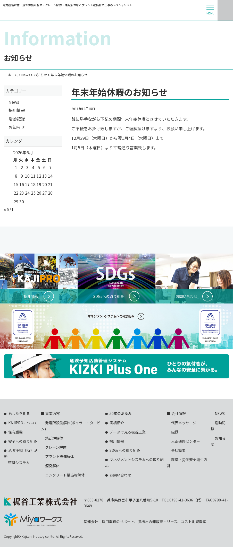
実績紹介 (117, 422)
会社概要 (178, 450)
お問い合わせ (120, 474)
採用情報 (17, 110)
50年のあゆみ (121, 413)
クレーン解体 (55, 447)
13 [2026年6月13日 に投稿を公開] (44, 176)
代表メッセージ (183, 422)
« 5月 (8, 209)
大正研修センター (185, 441)
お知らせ (17, 127)
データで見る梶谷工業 (128, 432)
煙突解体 (52, 465)
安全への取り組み (22, 441)
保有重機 (15, 432)
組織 (174, 432)
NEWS (220, 413)
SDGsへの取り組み (125, 450)
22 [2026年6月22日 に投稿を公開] (16, 193)
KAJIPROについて (23, 422)
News (14, 102)
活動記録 (17, 119)
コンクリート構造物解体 (65, 474)
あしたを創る (19, 413)
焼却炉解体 (54, 438)
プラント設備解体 (59, 456)
